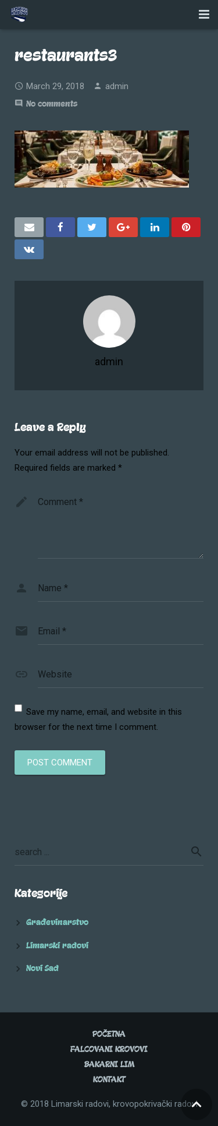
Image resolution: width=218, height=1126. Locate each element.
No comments (51, 104)
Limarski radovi (57, 945)
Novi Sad (42, 968)
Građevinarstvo (57, 922)
